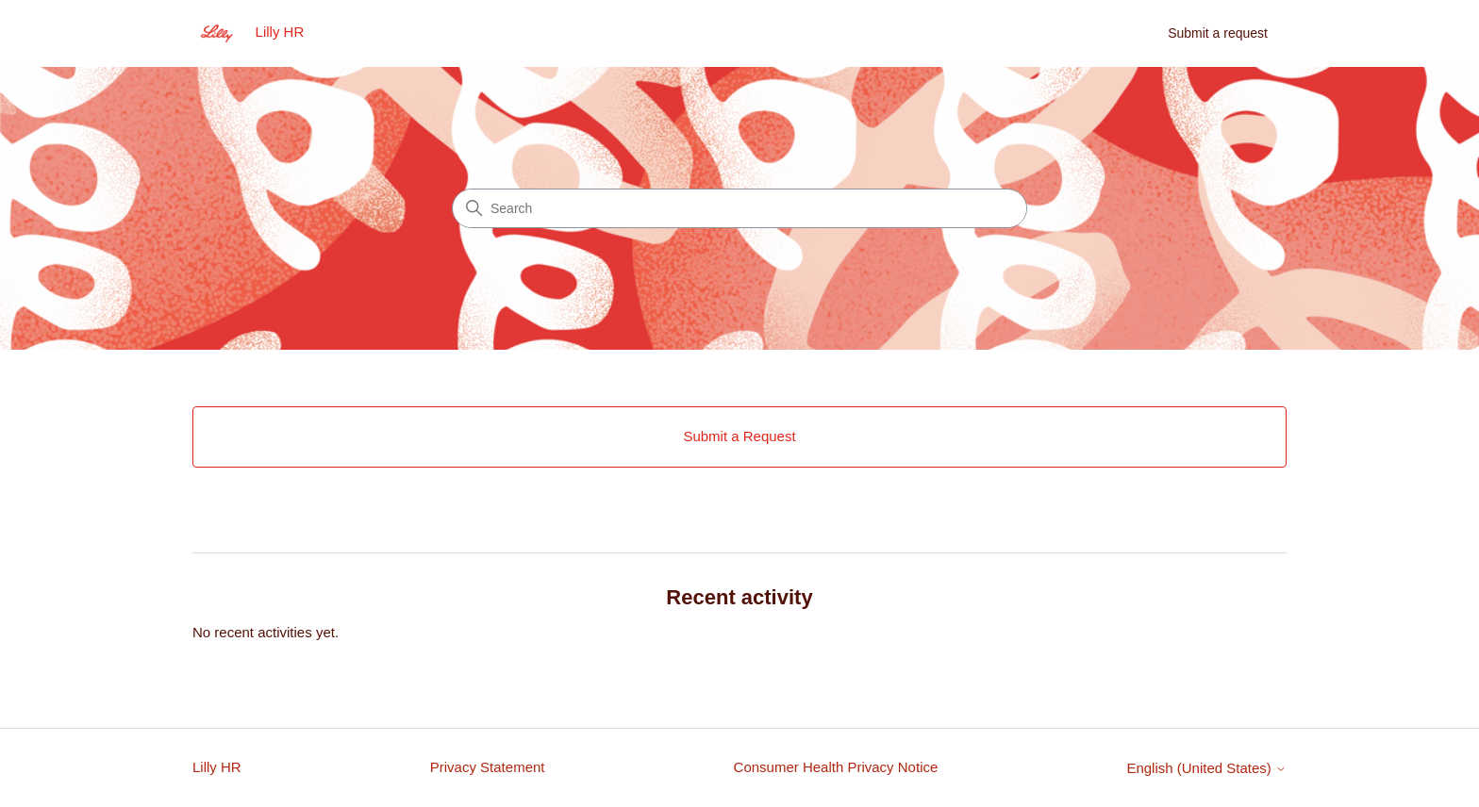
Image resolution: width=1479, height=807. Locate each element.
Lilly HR (216, 767)
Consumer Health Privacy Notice (836, 767)
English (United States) (1206, 768)
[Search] (739, 208)
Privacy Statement (487, 767)
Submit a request (1218, 33)
